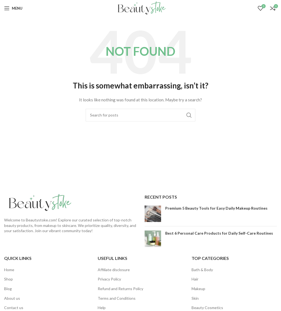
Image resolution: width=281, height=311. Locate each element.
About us (12, 298)
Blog (8, 288)
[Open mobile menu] (13, 8)
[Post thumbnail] (153, 214)
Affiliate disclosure (114, 269)
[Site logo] (140, 7)
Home (9, 269)
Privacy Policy (109, 279)
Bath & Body (202, 269)
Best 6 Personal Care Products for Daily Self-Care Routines (219, 233)
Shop (8, 279)
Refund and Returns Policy (120, 288)
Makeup (198, 288)
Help (102, 307)
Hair (195, 279)
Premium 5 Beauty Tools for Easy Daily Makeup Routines (216, 208)
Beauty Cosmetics (207, 307)
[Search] (140, 115)
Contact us (13, 307)
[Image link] (38, 202)
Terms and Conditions (117, 298)
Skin (195, 298)
